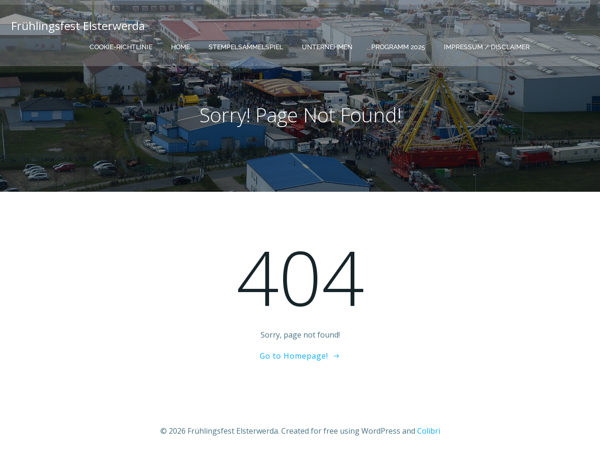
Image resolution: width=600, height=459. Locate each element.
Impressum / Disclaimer (487, 47)
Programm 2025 (398, 47)
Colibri (428, 431)
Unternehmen (327, 47)
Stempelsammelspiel (246, 47)
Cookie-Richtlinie (121, 47)
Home (180, 47)
